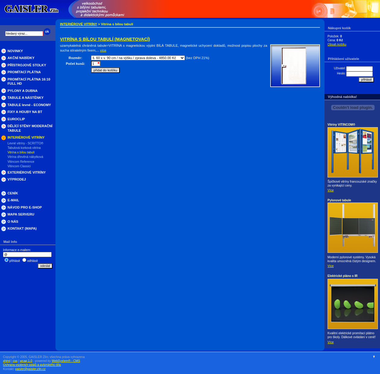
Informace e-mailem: (17, 250)
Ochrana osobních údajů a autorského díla (32, 364)
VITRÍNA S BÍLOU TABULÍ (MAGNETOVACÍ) (105, 39)
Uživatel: (340, 68)
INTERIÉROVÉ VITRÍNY (78, 24)
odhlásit (32, 260)
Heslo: (341, 73)
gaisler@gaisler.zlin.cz (30, 369)
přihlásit (14, 260)
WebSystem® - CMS (66, 361)
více (103, 50)
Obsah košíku (337, 44)
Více (331, 190)
